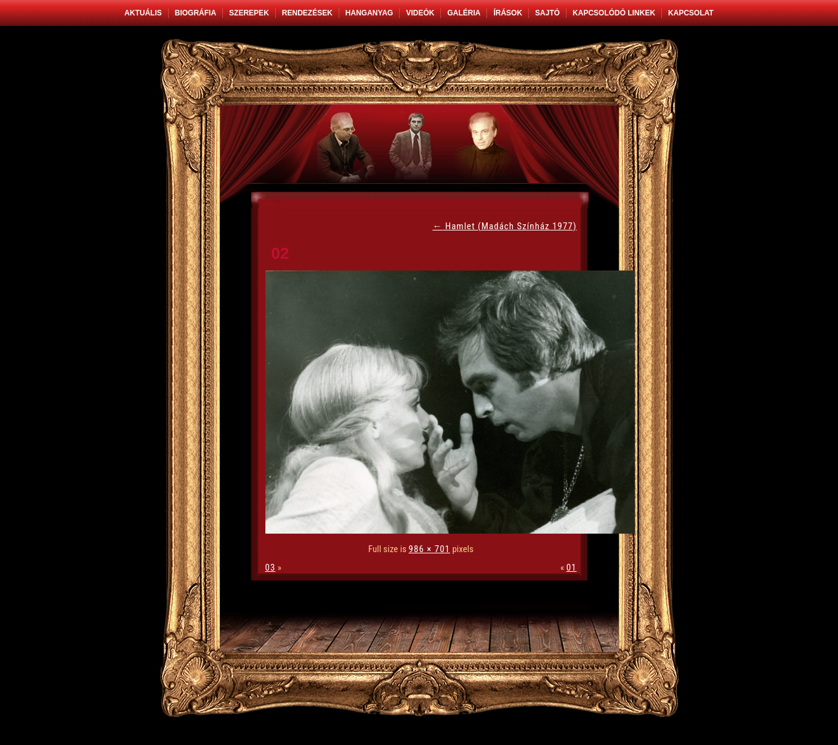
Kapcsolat (691, 13)
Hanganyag (369, 13)
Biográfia (195, 13)
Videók (420, 13)
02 (280, 253)
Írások (507, 13)
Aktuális (143, 13)
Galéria (463, 13)
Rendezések (307, 13)
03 (270, 567)
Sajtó (547, 13)
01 (571, 567)
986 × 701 (429, 549)
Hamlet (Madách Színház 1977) (504, 226)
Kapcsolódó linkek (614, 13)
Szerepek (249, 13)
